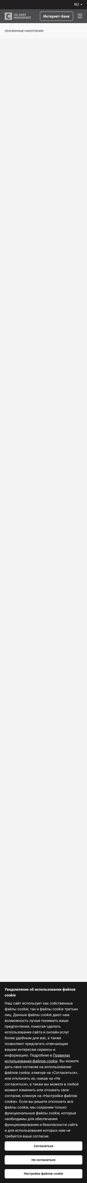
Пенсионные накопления (24, 31)
